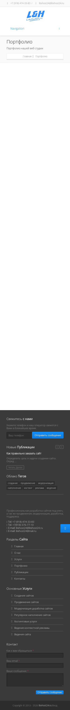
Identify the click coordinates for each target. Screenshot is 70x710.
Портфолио (20, 565)
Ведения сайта (22, 634)
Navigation (35, 28)
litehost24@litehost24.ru (49, 3)
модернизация (45, 483)
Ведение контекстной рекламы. (32, 627)
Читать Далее (15, 467)
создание (13, 483)
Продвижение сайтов (26, 602)
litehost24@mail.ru (26, 531)
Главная (27, 56)
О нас (17, 552)
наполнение (14, 487)
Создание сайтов (24, 595)
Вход (54, 705)
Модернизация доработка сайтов (33, 608)
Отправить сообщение (48, 435)
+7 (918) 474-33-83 (18, 3)
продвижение (28, 483)
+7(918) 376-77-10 (23, 524)
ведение (51, 487)
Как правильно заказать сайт (23, 453)
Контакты (19, 578)
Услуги (18, 559)
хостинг (28, 487)
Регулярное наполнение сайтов (32, 615)
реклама (39, 487)
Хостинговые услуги (25, 621)
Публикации (21, 572)
